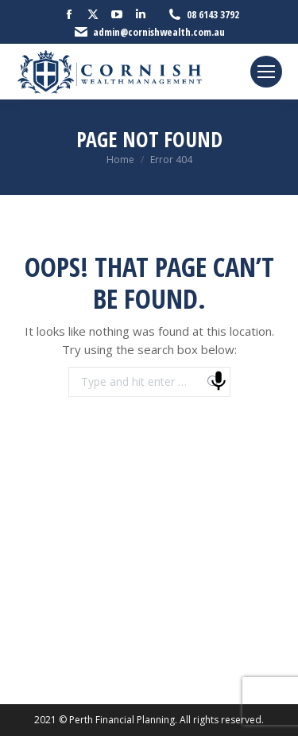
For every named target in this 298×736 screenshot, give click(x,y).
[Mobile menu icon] (266, 72)
